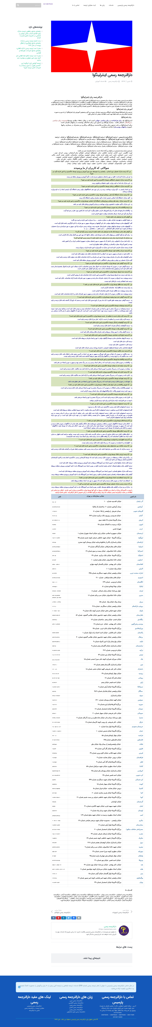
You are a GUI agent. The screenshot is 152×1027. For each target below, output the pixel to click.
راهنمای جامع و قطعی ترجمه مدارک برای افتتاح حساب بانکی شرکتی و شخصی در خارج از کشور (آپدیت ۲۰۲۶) (29, 34)
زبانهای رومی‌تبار (120, 127)
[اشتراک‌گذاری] (73, 917)
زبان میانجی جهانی (102, 120)
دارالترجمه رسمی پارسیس (34, 1006)
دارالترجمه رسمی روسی (76, 1010)
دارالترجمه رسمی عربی (76, 1001)
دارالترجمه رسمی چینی (76, 1005)
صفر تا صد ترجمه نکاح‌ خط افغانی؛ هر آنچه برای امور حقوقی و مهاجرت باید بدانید (28, 58)
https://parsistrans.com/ (107, 929)
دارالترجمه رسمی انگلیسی (76, 1003)
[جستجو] (28, 5)
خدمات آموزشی (99, 81)
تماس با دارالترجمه (34, 1010)
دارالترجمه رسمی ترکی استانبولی (76, 1012)
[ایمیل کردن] (78, 917)
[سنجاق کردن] (58, 917)
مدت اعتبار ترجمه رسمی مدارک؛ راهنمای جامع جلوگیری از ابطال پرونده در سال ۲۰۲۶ (30, 43)
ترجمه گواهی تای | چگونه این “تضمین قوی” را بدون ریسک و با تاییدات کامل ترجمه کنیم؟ (30, 65)
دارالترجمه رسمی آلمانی (76, 1007)
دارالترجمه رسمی (113, 81)
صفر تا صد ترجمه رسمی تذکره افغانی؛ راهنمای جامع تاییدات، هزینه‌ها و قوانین (28, 50)
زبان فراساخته (116, 120)
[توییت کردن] (68, 917)
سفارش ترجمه (40, 1008)
